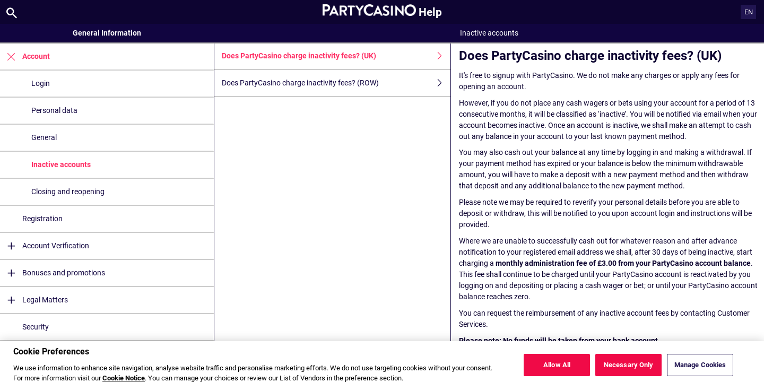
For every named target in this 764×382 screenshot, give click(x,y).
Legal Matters (34, 300)
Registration (42, 218)
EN (748, 12)
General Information (107, 33)
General (44, 137)
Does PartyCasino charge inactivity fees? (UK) (336, 56)
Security (35, 327)
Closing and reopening (68, 191)
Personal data (54, 110)
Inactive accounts (61, 164)
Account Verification (44, 246)
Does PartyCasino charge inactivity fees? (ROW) (336, 83)
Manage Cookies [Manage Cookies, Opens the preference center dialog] (700, 369)
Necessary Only (629, 369)
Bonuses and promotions (52, 273)
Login (40, 83)
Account (25, 57)
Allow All (556, 369)
